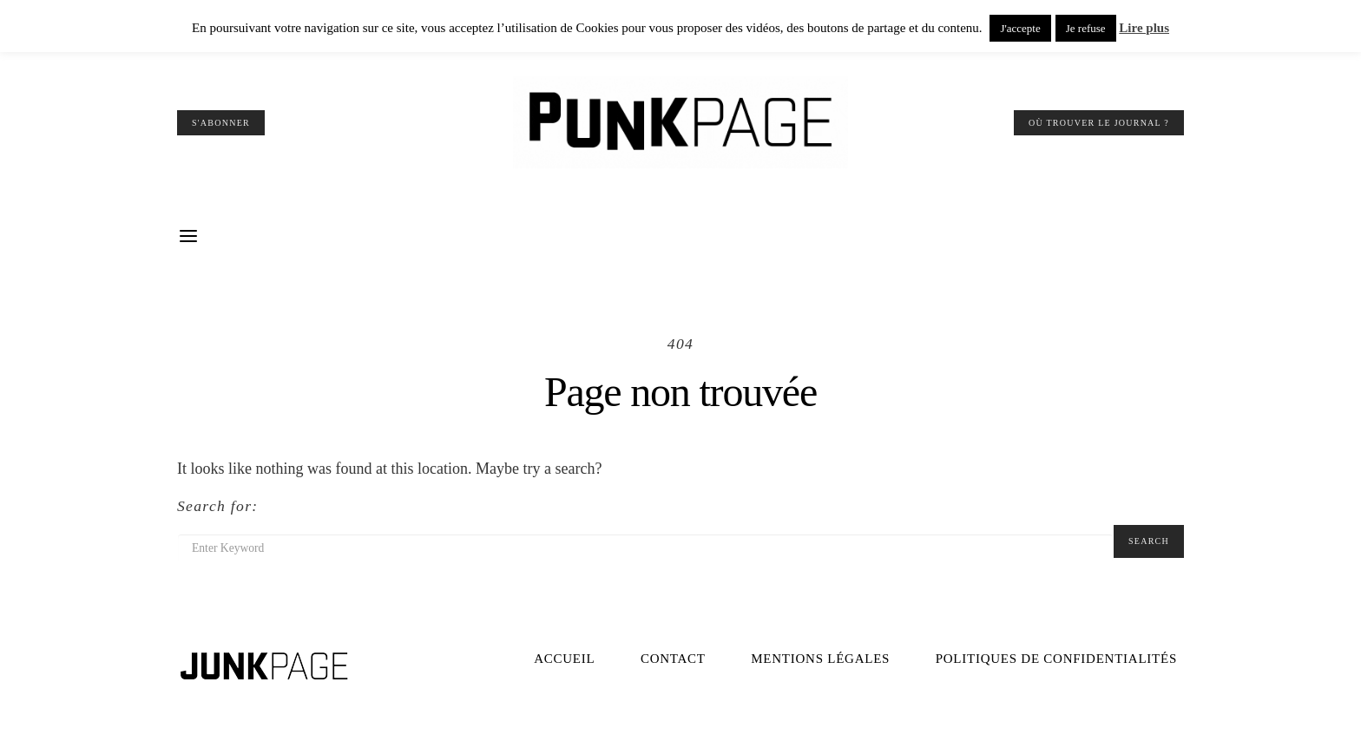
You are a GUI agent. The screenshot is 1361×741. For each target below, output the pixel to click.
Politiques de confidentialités (1056, 659)
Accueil (564, 659)
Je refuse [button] (1086, 28)
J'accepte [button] (1020, 28)
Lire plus (1144, 28)
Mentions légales (820, 659)
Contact (673, 659)
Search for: (218, 506)
